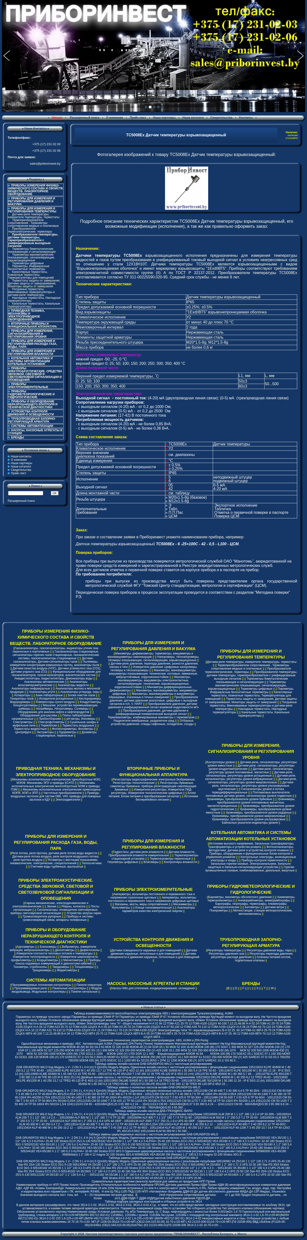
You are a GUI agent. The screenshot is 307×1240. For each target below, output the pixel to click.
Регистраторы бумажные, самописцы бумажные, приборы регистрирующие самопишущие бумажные (153, 786)
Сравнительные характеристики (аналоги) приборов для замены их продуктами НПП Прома (153, 1181)
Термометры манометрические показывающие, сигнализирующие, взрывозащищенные (31, 257)
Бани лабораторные (49, 695)
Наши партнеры (164, 117)
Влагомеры (151, 862)
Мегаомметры (182, 904)
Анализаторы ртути (42, 692)
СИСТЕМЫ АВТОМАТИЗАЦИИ (32, 426)
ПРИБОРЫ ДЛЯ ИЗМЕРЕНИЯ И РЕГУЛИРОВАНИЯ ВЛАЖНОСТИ (31, 352)
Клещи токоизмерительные (153, 907)
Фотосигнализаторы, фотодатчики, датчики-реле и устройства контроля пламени (251, 848)
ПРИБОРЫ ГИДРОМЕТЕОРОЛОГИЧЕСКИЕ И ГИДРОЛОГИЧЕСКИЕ (31, 394)
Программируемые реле (30, 988)
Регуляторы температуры (224, 950)
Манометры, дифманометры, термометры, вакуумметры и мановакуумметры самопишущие (150, 655)
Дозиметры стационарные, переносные (66, 734)
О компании (114, 117)
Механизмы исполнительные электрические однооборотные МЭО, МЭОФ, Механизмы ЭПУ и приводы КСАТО (56, 781)
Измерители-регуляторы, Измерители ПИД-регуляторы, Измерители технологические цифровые (151, 791)
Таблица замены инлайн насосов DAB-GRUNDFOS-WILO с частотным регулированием (153, 1064)
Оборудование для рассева (38, 715)
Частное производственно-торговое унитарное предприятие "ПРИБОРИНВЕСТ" (143, 1234)
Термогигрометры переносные (170, 858)
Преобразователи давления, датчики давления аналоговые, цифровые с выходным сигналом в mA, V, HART (154, 700)
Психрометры (219, 910)
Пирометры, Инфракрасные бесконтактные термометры (28, 267)
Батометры (252, 907)
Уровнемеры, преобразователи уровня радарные (259, 812)
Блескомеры (48, 946)
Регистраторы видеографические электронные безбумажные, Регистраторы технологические (154, 781)
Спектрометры (23, 722)
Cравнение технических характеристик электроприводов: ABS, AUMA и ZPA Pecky (153, 1040)
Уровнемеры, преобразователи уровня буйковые (239, 799)
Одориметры (67, 732)
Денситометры (65, 950)
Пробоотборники (50, 718)
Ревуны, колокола (73, 906)
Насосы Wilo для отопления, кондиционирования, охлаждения (153, 988)
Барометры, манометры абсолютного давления (240, 897)
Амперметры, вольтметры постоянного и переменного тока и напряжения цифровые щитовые (153, 899)
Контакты (246, 117)
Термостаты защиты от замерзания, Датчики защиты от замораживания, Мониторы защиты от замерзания (34, 283)
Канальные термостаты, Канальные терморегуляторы (34, 305)
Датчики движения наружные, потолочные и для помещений (154, 952)
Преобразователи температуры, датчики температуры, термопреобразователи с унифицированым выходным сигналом (252, 675)
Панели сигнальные (84, 991)
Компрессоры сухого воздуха (55, 702)
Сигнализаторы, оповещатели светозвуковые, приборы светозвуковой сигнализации (54, 911)
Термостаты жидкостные (30, 729)
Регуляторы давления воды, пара (269, 950)
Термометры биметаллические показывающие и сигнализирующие (32, 250)
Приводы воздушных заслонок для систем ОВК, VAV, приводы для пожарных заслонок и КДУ (56, 796)
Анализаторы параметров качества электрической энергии (158, 909)
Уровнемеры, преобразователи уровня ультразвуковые (248, 819)
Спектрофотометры (51, 722)
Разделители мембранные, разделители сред (143, 720)
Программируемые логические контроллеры (41, 985)
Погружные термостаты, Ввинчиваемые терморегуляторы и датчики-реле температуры (31, 292)
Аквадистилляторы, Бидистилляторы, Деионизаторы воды (53, 678)
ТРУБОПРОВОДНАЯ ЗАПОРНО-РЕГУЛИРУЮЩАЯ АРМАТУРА (32, 420)
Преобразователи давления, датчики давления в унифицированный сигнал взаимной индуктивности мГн (153, 705)
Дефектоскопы (90, 950)
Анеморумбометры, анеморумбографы (264, 900)
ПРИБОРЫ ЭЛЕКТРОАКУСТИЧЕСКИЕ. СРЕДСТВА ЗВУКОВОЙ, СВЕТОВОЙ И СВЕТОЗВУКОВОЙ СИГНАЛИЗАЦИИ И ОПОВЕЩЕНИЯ (35, 374)
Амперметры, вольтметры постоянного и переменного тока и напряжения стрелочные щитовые (153, 896)
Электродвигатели (67, 799)
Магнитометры (73, 960)
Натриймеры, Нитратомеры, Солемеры (62, 708)
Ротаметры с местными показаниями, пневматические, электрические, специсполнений (54, 861)
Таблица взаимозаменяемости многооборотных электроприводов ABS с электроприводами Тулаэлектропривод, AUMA (153, 1013)
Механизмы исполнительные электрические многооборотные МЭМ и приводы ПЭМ (55, 786)
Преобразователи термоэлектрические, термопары (30, 230)
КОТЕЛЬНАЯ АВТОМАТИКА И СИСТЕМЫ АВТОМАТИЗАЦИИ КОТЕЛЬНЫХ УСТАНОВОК (30, 361)
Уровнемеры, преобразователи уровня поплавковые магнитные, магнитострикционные (251, 802)
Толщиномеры (84, 967)
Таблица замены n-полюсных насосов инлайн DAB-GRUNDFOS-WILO (153, 1087)
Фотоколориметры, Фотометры (72, 729)
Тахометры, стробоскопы (30, 967)
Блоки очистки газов (81, 695)
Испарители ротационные (56, 698)
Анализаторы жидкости (73, 685)
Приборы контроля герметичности (264, 860)
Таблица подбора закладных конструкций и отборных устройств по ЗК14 (153, 1201)
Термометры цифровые (28, 263)
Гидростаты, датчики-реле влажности (138, 852)
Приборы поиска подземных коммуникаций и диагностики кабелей (57, 961)
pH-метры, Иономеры (80, 718)
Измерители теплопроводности (34, 956)
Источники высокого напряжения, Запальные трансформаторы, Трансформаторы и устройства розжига (251, 845)
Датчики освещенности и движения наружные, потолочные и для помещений (153, 955)
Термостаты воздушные (78, 725)
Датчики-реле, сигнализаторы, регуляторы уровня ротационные (249, 774)
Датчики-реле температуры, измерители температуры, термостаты (33, 216)
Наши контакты (21, 456)
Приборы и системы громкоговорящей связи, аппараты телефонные (58, 918)
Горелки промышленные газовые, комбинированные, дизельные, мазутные (250, 868)
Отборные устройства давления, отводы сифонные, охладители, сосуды (152, 722)
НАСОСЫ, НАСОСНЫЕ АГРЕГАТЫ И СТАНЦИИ (35, 432)
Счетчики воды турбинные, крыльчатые (56, 866)
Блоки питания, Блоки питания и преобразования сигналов (152, 794)
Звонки (51, 906)
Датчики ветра (274, 907)
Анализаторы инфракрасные (31, 688)
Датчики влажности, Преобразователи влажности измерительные (152, 853)
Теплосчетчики (91, 863)
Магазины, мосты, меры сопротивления (141, 904)
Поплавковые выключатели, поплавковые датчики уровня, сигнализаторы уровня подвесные (249, 794)
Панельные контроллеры (69, 988)
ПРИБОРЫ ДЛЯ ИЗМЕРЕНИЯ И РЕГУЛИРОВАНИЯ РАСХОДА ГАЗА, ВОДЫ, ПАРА (32, 343)
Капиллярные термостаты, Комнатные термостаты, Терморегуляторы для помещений (31, 274)
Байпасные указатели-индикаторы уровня (250, 822)
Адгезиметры (25, 946)
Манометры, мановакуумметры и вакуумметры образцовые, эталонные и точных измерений (151, 695)
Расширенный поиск (84, 117)
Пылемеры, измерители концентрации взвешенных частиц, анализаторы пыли (54, 663)
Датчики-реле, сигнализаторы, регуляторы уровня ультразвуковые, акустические (253, 786)
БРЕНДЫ (17, 437)
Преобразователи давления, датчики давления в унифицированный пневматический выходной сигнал (152, 712)
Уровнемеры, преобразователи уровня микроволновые (248, 816)
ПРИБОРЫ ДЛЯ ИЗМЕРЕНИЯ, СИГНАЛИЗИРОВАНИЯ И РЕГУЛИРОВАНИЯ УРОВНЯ (30, 333)
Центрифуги (23, 732)
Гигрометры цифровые (122, 862)
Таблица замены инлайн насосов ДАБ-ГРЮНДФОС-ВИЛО (153, 1111)
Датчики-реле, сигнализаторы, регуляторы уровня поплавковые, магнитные (251, 770)
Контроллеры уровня (221, 762)
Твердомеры (60, 967)
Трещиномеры (42, 970)
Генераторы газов (22, 698)
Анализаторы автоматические (44, 681)
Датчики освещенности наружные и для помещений (146, 950)
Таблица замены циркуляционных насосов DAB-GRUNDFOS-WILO (153, 1158)
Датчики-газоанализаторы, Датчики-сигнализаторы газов (53, 660)
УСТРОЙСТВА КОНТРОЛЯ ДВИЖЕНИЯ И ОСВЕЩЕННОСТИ (31, 413)
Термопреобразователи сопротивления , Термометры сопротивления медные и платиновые (33, 223)
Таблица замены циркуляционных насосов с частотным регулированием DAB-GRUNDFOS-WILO (153, 1134)
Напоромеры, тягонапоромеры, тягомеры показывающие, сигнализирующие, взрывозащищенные (153, 658)
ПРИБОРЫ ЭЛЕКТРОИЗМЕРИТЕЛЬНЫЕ (28, 386)
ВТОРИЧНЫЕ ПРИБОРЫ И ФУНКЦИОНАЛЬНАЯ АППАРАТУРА (32, 325)
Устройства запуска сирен (83, 913)
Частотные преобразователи (62, 793)
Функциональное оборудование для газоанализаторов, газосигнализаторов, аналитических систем (56, 673)
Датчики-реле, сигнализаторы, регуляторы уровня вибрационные (250, 777)
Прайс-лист (138, 117)
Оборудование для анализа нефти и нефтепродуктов (53, 712)
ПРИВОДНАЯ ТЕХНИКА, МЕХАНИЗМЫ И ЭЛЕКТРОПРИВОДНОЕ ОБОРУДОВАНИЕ (26, 315)
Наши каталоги (192, 117)
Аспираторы (22, 695)
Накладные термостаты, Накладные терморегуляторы (34, 299)
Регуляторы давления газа (226, 953)
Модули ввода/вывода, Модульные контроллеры (57, 990)
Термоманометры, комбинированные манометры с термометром (151, 717)
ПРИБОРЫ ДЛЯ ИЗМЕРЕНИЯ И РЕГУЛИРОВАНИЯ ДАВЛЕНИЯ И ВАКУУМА (31, 201)
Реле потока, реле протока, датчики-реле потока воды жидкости (54, 853)
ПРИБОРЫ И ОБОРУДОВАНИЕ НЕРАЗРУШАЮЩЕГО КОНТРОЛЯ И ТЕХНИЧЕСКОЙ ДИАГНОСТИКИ (32, 404)
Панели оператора (89, 985)
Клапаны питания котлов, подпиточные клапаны (263, 958)
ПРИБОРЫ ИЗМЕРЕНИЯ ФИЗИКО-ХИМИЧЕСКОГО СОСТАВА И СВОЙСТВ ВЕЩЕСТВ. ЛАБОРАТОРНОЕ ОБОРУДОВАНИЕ (35, 190)
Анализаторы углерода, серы (80, 692)
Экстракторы (45, 732)
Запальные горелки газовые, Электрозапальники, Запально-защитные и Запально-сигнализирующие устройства (249, 865)
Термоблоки (49, 725)
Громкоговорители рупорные (42, 916)
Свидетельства (221, 117)
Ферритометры (67, 970)
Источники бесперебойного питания (167, 798)
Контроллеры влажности (180, 862)
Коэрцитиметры (47, 960)
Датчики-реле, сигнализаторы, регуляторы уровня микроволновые (252, 780)
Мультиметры (121, 907)
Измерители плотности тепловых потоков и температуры (55, 953)
